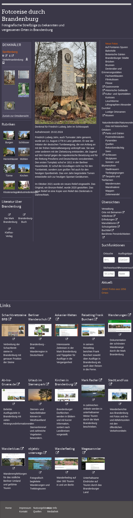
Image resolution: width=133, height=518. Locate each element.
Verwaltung (107, 208)
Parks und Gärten (114, 133)
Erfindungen (108, 219)
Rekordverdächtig (114, 147)
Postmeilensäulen (114, 137)
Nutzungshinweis (42, 508)
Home (8, 508)
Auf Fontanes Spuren (116, 47)
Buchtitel (106, 230)
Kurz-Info (52, 508)
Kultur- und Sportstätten (117, 93)
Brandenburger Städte (117, 58)
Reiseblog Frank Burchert (92, 317)
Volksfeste (107, 216)
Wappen (109, 190)
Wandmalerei (112, 187)
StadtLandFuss (118, 380)
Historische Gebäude (116, 90)
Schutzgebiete (109, 226)
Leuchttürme (112, 101)
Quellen (109, 144)
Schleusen (110, 155)
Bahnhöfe (110, 50)
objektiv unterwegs (35, 451)
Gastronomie (112, 86)
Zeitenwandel (112, 194)
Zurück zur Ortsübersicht (15, 116)
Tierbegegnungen (114, 172)
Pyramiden (111, 140)
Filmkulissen (112, 79)
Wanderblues (11, 449)
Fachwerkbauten (114, 76)
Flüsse (108, 83)
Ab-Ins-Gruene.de (9, 382)
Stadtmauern (112, 169)
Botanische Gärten (115, 54)
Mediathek (52, 511)
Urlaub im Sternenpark (36, 382)
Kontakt (23, 511)
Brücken (109, 61)
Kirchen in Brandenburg (64, 382)
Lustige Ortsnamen (115, 111)
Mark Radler (90, 380)
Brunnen (109, 65)
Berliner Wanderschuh (37, 317)
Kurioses (110, 97)
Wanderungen (117, 315)
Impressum (25, 508)
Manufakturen (109, 223)
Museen (109, 115)
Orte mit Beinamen (112, 212)
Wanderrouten (112, 183)
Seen (108, 151)
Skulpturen (111, 158)
